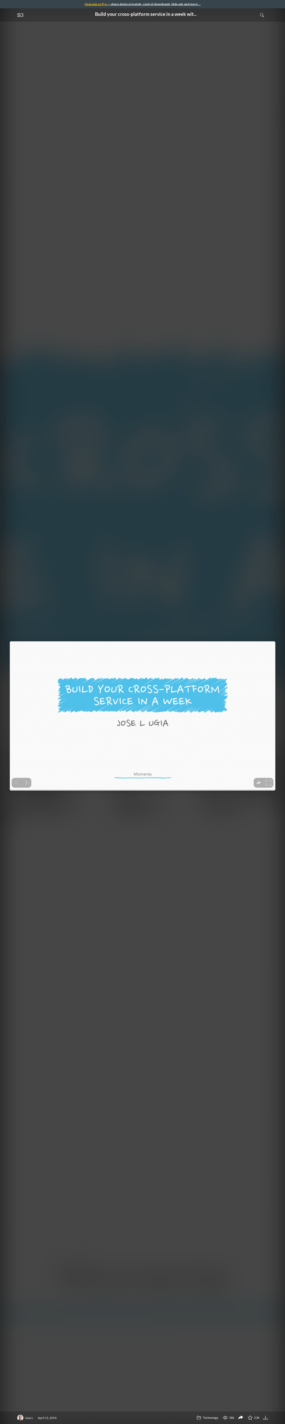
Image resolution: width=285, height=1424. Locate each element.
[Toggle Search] (262, 14)
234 (253, 1417)
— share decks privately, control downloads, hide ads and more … (143, 4)
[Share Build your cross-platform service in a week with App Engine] (241, 1418)
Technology (207, 1417)
